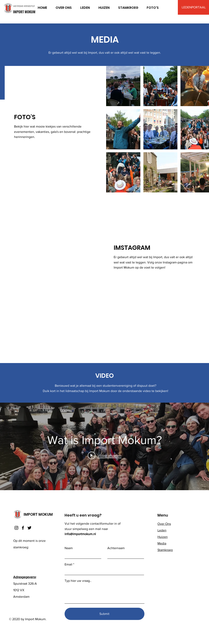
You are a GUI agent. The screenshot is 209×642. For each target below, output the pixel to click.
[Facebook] (22, 527)
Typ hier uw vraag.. (78, 580)
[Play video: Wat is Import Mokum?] (104, 455)
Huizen (162, 537)
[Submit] (104, 614)
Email (68, 564)
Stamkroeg (165, 550)
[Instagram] (16, 527)
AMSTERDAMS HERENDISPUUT (24, 6)
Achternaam (116, 548)
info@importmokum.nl (80, 534)
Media (161, 543)
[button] (123, 86)
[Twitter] (29, 527)
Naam (69, 548)
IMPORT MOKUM (24, 11)
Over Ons (164, 523)
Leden (161, 530)
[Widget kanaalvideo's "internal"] (104, 446)
